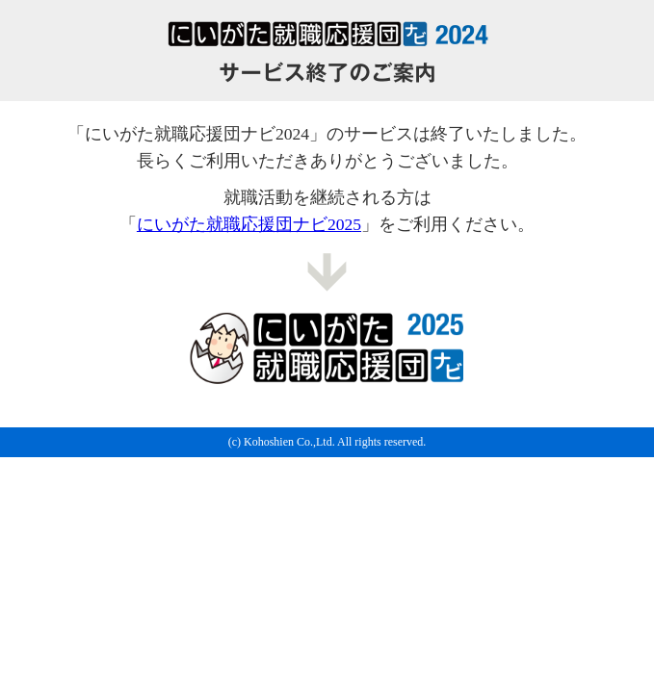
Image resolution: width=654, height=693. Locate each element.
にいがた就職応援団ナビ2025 (249, 224)
